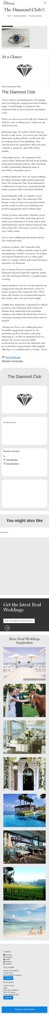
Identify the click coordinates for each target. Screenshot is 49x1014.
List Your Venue (8, 985)
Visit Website (13, 357)
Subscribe (8, 978)
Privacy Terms (8, 973)
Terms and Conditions (10, 990)
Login (5, 988)
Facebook (7, 955)
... (6, 456)
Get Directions (12, 464)
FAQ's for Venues (9, 992)
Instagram (7, 957)
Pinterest (7, 962)
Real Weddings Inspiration (12, 975)
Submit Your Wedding (10, 971)
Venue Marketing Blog (11, 994)
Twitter (6, 959)
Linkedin (7, 964)
